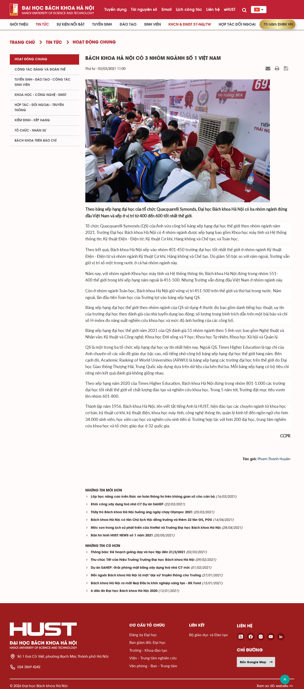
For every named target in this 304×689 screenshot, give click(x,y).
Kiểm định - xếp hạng (32, 120)
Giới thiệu (19, 24)
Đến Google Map (256, 662)
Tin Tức (42, 24)
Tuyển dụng (115, 9)
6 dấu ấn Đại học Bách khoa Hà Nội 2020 (124, 591)
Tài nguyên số (144, 9)
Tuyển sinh (102, 24)
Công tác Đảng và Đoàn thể (40, 69)
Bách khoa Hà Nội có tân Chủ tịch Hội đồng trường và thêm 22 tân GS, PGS (151, 520)
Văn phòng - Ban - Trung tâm (153, 665)
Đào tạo (128, 24)
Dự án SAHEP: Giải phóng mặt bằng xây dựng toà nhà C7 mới (140, 567)
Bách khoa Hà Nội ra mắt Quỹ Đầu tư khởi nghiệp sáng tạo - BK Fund (146, 583)
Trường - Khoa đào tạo (148, 650)
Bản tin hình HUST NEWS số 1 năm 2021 (122, 535)
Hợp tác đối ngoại (237, 24)
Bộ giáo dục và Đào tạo (208, 634)
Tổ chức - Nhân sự (30, 130)
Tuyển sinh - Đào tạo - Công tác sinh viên (43, 82)
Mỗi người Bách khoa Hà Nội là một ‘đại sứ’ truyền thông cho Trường (146, 575)
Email (167, 9)
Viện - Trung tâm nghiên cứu (153, 658)
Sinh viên (152, 24)
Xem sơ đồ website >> (275, 685)
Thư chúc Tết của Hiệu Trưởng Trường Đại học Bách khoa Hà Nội (143, 560)
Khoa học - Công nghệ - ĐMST (40, 95)
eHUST (229, 9)
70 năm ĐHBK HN (278, 24)
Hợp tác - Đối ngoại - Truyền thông (39, 107)
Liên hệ (213, 9)
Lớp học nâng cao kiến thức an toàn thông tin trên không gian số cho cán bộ (153, 496)
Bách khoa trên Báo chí (36, 140)
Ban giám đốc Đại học (147, 642)
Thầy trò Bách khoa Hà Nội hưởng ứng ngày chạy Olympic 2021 (142, 512)
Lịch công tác (189, 9)
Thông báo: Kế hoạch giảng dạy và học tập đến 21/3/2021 (138, 552)
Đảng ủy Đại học (143, 634)
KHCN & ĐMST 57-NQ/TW (189, 24)
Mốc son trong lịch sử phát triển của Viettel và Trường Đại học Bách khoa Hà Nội (156, 527)
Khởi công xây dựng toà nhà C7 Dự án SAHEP (127, 504)
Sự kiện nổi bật (71, 24)
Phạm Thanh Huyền (274, 459)
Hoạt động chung (31, 59)
